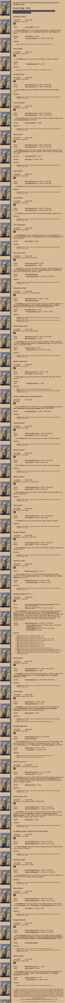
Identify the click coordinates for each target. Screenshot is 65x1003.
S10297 (19, 97)
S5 (17, 635)
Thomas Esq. (32, 433)
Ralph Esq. (32, 276)
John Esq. (30, 298)
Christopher (27, 937)
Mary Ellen (34, 408)
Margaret (30, 608)
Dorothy (31, 628)
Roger (29, 702)
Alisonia (30, 265)
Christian (23, 778)
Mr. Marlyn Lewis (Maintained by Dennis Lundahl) (37, 999)
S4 (17, 641)
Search (53, 11)
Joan (53, 32)
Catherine (25, 343)
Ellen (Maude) (24, 270)
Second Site (36, 1001)
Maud (58, 270)
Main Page (16, 11)
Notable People (46, 11)
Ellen (23, 305)
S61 (18, 44)
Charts (38, 11)
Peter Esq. (31, 84)
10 (37, 628)
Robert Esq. (31, 263)
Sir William (40, 32)
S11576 (19, 649)
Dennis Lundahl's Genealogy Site (21, 12)
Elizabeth (32, 64)
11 (34, 629)
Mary (22, 236)
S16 (18, 638)
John (29, 27)
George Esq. (34, 612)
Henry (19, 408)
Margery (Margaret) (47, 938)
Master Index (32, 11)
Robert (35, 745)
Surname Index (24, 11)
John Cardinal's (31, 1001)
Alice (29, 435)
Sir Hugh (43, 973)
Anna (30, 86)
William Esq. (44, 305)
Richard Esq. (33, 311)
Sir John (32, 38)
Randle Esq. (44, 343)
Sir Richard (45, 270)
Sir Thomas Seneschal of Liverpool (39, 604)
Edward (23, 120)
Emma (30, 738)
